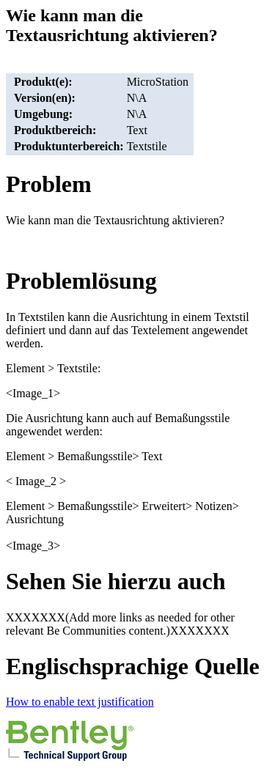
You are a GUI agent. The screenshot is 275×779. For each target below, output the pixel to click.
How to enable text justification (80, 701)
